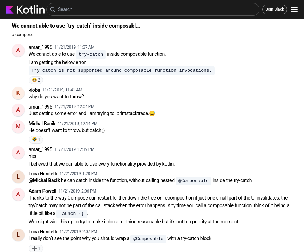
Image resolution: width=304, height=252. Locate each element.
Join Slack (274, 9)
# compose (22, 34)
